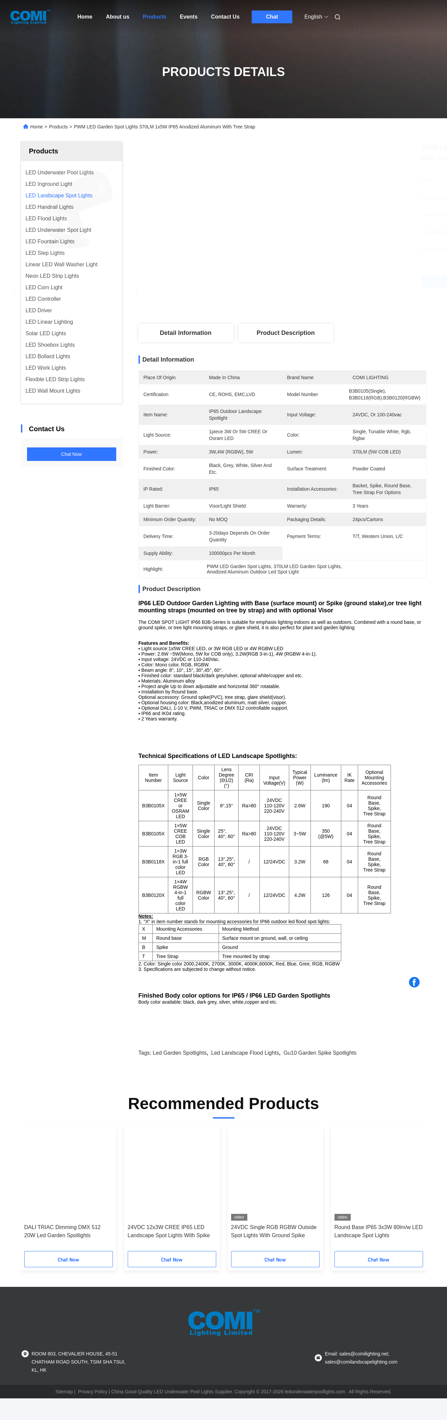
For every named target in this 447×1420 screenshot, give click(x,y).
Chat (272, 17)
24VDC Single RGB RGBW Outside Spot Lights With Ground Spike (274, 1253)
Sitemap (64, 1413)
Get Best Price (318, 281)
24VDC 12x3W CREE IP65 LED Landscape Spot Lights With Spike (169, 1253)
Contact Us (225, 17)
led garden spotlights (179, 1074)
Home (84, 17)
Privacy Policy (92, 1413)
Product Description (285, 332)
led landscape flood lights (245, 1074)
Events (188, 17)
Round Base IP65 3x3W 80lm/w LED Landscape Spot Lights (378, 1253)
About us (117, 17)
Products (154, 17)
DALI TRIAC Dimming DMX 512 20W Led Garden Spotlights (62, 1253)
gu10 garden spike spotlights (319, 1074)
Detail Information (186, 332)
